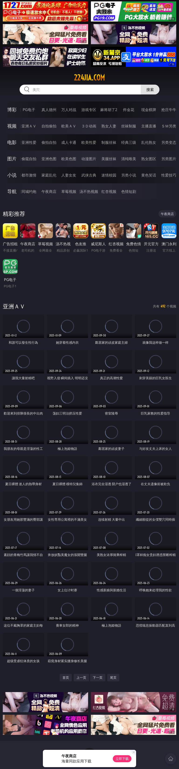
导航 (12, 191)
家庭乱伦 (48, 175)
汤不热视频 (88, 191)
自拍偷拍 (48, 126)
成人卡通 (68, 142)
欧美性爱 (88, 142)
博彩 (12, 109)
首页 (65, 677)
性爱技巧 (168, 175)
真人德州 (48, 109)
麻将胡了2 (108, 109)
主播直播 (148, 126)
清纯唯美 (128, 158)
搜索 (150, 89)
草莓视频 (68, 191)
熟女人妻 (108, 126)
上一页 (81, 677)
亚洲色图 (48, 158)
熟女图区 (148, 158)
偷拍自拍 (48, 142)
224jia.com (89, 77)
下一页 (98, 677)
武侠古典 (88, 175)
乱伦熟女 (148, 142)
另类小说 (128, 175)
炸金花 (128, 109)
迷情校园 (108, 175)
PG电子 (29, 109)
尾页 (113, 677)
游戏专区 (88, 109)
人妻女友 (68, 175)
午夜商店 (48, 191)
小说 (12, 175)
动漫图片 (88, 158)
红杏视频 (108, 191)
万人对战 (68, 109)
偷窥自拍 (28, 158)
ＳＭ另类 (168, 126)
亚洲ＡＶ (28, 126)
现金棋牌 (148, 109)
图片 (12, 158)
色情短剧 (128, 191)
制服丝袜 (108, 142)
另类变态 (168, 142)
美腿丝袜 (108, 158)
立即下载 (122, 758)
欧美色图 (68, 158)
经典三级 (128, 142)
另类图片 (168, 158)
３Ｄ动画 (88, 126)
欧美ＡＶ (68, 126)
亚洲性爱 (28, 142)
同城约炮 (28, 191)
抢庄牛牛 (168, 109)
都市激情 (28, 175)
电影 (12, 142)
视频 (12, 126)
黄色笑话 (148, 175)
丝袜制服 (128, 126)
